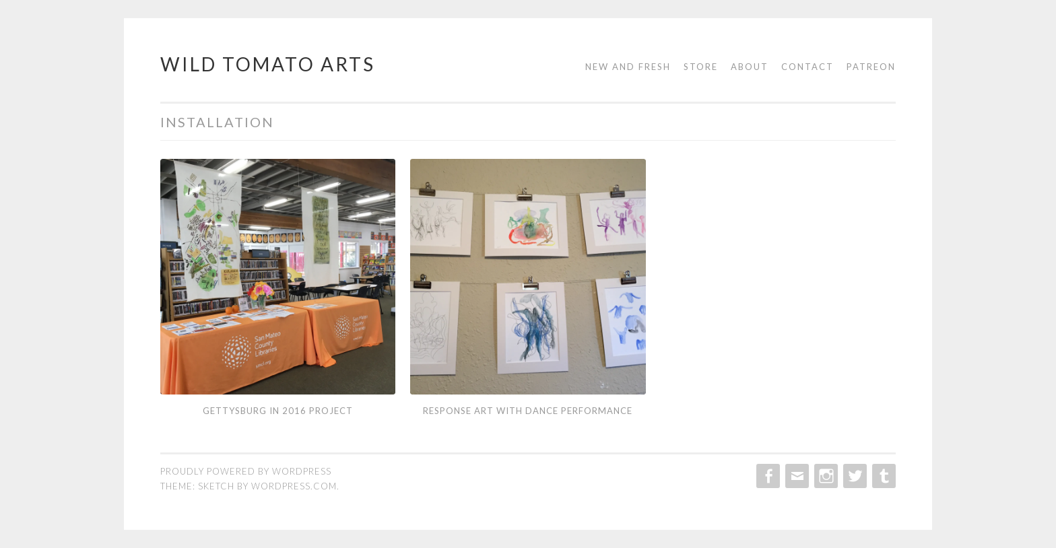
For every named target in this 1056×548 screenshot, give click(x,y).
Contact (807, 66)
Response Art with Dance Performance (527, 410)
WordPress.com (294, 486)
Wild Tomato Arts (267, 64)
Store (701, 66)
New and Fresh (628, 66)
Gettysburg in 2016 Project (278, 410)
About (749, 66)
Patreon (871, 66)
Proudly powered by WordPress (245, 471)
